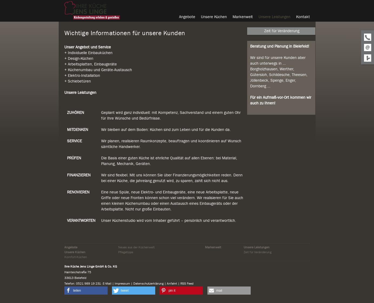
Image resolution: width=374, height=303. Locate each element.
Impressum (122, 283)
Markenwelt (213, 247)
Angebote (70, 247)
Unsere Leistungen (257, 247)
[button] (86, 290)
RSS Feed (186, 283)
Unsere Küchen (74, 252)
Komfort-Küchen (75, 257)
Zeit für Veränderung (258, 252)
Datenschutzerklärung (148, 283)
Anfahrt (172, 283)
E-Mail (107, 283)
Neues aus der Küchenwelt (136, 247)
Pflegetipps (125, 252)
